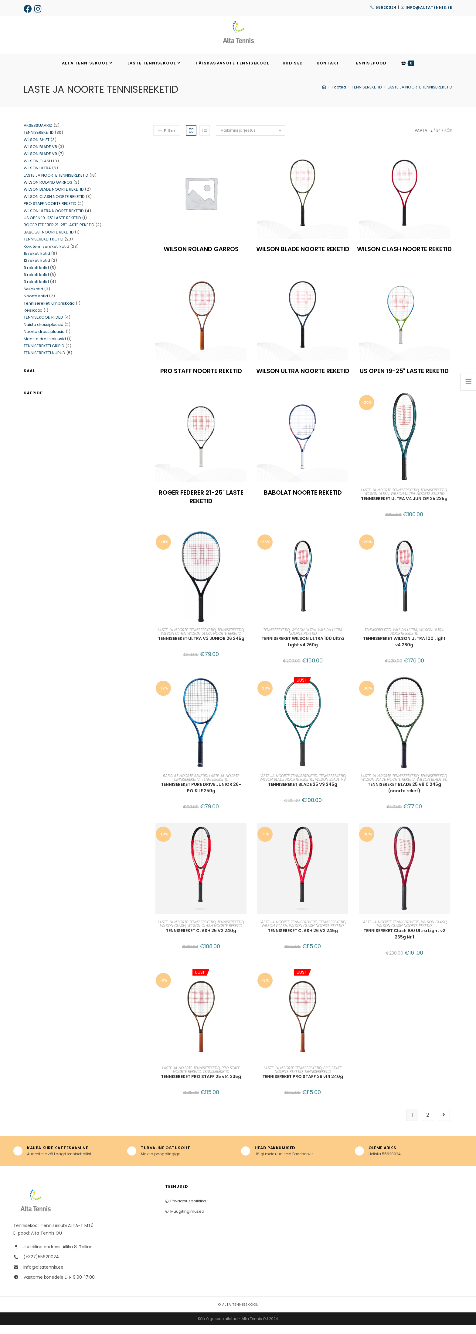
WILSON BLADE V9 (330, 788)
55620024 (383, 7)
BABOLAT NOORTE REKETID (185, 784)
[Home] (324, 96)
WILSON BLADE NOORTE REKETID (286, 788)
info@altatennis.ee (426, 7)
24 (438, 139)
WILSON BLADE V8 (432, 788)
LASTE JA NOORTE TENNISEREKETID (420, 96)
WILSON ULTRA (376, 502)
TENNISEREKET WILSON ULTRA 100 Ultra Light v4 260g (302, 650)
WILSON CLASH (172, 934)
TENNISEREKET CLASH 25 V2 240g (201, 939)
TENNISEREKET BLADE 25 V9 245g (302, 793)
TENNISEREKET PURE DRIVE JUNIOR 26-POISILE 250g (201, 796)
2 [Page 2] (428, 1123)
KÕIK (448, 139)
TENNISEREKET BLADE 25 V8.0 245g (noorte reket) (404, 796)
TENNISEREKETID (433, 498)
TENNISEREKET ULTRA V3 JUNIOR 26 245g (201, 647)
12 (431, 139)
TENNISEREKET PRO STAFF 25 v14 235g (201, 1085)
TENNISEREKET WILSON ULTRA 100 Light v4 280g (404, 650)
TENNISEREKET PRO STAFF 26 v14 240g (302, 1085)
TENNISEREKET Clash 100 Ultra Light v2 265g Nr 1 (404, 942)
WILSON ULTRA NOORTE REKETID (417, 502)
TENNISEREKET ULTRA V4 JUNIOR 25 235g (404, 507)
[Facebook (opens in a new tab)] (29, 9)
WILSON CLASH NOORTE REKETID (214, 934)
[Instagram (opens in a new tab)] (39, 9)
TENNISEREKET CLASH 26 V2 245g (303, 939)
